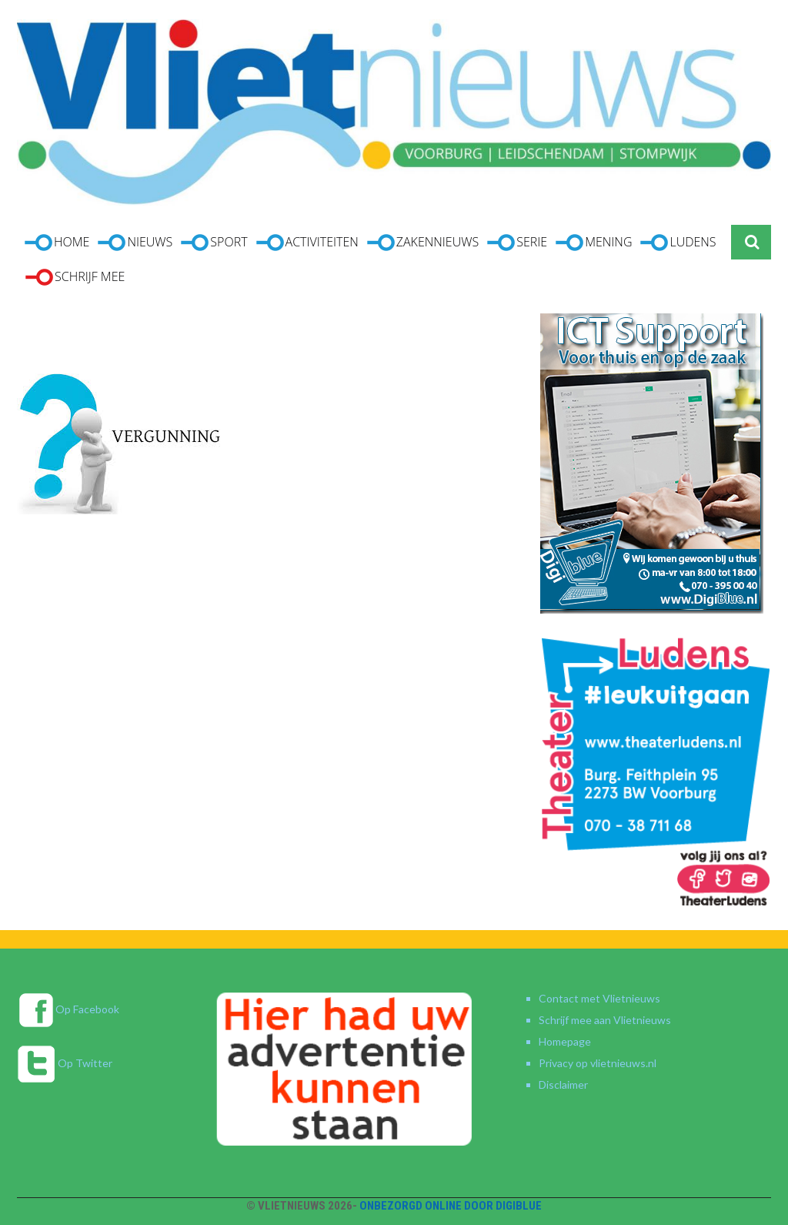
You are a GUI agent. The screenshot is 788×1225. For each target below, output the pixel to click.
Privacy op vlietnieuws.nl (597, 1062)
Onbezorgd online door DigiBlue (450, 1206)
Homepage (565, 1041)
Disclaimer (563, 1084)
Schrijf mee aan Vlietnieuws (605, 1019)
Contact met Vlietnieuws (599, 998)
